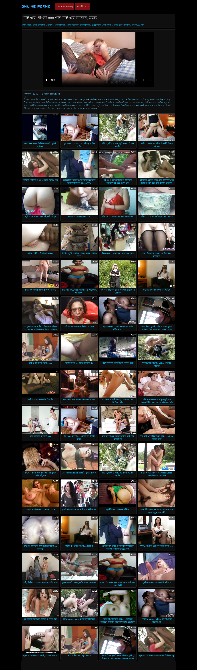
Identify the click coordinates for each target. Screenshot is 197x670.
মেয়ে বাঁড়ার (96, 25)
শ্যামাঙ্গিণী (107, 25)
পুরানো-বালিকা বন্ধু (64, 6)
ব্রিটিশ (50, 25)
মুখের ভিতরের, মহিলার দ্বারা (78, 25)
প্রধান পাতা (26, 25)
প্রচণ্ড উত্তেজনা (39, 25)
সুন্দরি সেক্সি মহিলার (122, 25)
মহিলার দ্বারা (60, 25)
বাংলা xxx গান (138, 25)
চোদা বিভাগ (82, 6)
